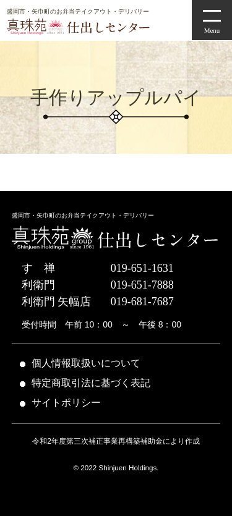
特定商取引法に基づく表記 (91, 383)
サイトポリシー (66, 402)
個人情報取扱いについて (86, 363)
